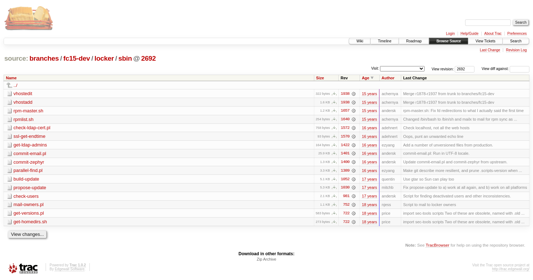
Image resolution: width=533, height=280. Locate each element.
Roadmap (414, 41)
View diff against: (505, 69)
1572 (345, 128)
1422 (345, 145)
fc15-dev (76, 58)
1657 (345, 111)
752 (346, 206)
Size (320, 78)
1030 (345, 188)
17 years (369, 180)
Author (387, 78)
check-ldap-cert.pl (32, 128)
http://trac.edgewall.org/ (510, 270)
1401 (345, 154)
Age (365, 78)
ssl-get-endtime (30, 136)
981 (346, 197)
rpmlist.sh (24, 119)
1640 (345, 119)
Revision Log (516, 50)
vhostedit (23, 93)
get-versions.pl (29, 214)
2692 (148, 58)
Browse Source (448, 41)
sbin (125, 58)
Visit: (375, 68)
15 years (369, 94)
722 (346, 214)
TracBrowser (437, 246)
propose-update (30, 188)
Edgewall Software (69, 270)
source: (16, 58)
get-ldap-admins (30, 145)
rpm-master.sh (28, 110)
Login (450, 34)
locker (104, 58)
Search (516, 41)
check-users (26, 197)
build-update (27, 179)
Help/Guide (469, 34)
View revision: (443, 69)
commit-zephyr (29, 162)
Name (11, 78)
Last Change (490, 50)
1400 (345, 162)
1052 (345, 180)
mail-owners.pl (29, 205)
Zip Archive (266, 260)
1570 (345, 137)
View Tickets (485, 41)
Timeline (384, 41)
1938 (345, 94)
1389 (345, 171)
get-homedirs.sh (30, 222)
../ (16, 85)
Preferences (517, 34)
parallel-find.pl (28, 171)
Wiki (359, 41)
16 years (369, 128)
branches (44, 58)
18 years (369, 206)
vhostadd (23, 102)
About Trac (492, 34)
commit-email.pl (30, 154)
